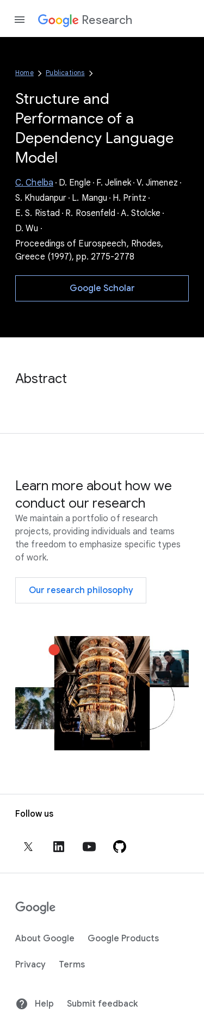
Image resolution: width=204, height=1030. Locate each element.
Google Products (123, 938)
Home (24, 73)
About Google (45, 938)
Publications (65, 73)
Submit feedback (102, 1003)
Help (34, 1003)
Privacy (30, 964)
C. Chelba (34, 182)
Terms (72, 964)
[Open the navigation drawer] (20, 20)
